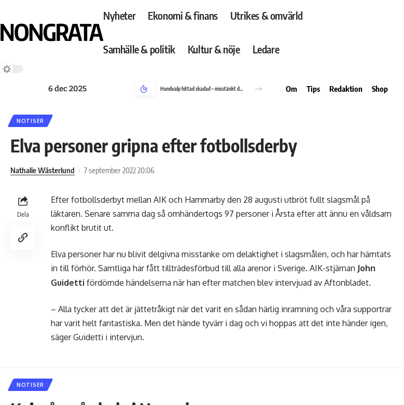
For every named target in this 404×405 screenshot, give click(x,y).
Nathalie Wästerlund (42, 170)
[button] (258, 89)
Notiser (30, 121)
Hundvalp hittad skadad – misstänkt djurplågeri (202, 89)
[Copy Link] (22, 237)
